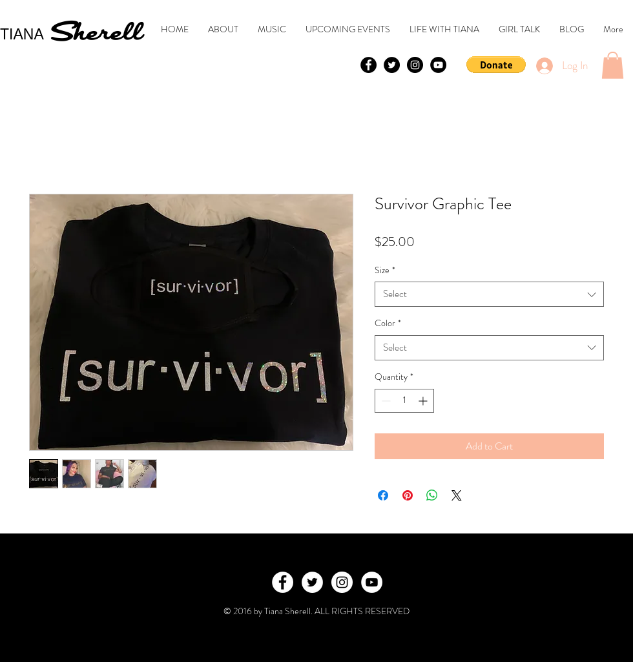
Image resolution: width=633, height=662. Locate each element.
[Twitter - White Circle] (312, 582)
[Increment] (424, 400)
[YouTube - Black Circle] (438, 65)
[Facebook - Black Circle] (368, 65)
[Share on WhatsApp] (432, 495)
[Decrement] (385, 400)
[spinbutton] (404, 400)
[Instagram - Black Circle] (415, 65)
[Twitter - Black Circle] (392, 65)
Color (388, 323)
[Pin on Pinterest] (407, 495)
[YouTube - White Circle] (371, 582)
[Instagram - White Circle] (342, 582)
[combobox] (489, 294)
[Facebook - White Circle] (282, 582)
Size (385, 270)
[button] (496, 64)
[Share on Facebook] (383, 495)
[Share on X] (456, 495)
